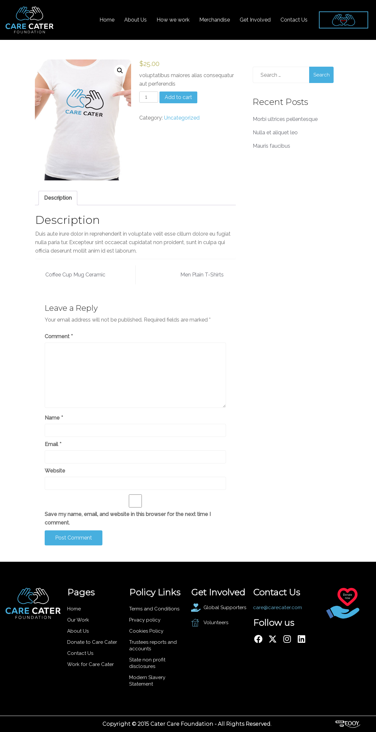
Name (54, 418)
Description (58, 198)
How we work (173, 20)
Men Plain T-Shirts (202, 275)
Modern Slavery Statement (147, 680)
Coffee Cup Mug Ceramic (75, 275)
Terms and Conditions (154, 609)
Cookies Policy (146, 631)
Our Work (78, 620)
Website (55, 471)
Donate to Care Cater (92, 642)
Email (53, 444)
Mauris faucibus (271, 146)
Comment (59, 336)
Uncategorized (182, 118)
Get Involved (255, 20)
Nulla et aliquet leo (275, 132)
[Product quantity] (148, 97)
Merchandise (214, 20)
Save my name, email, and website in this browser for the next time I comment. (128, 518)
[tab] (57, 198)
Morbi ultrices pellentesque (285, 119)
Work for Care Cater (90, 664)
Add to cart (178, 97)
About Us (135, 20)
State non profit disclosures (147, 663)
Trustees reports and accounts (153, 645)
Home (106, 20)
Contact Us (294, 20)
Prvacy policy (144, 620)
